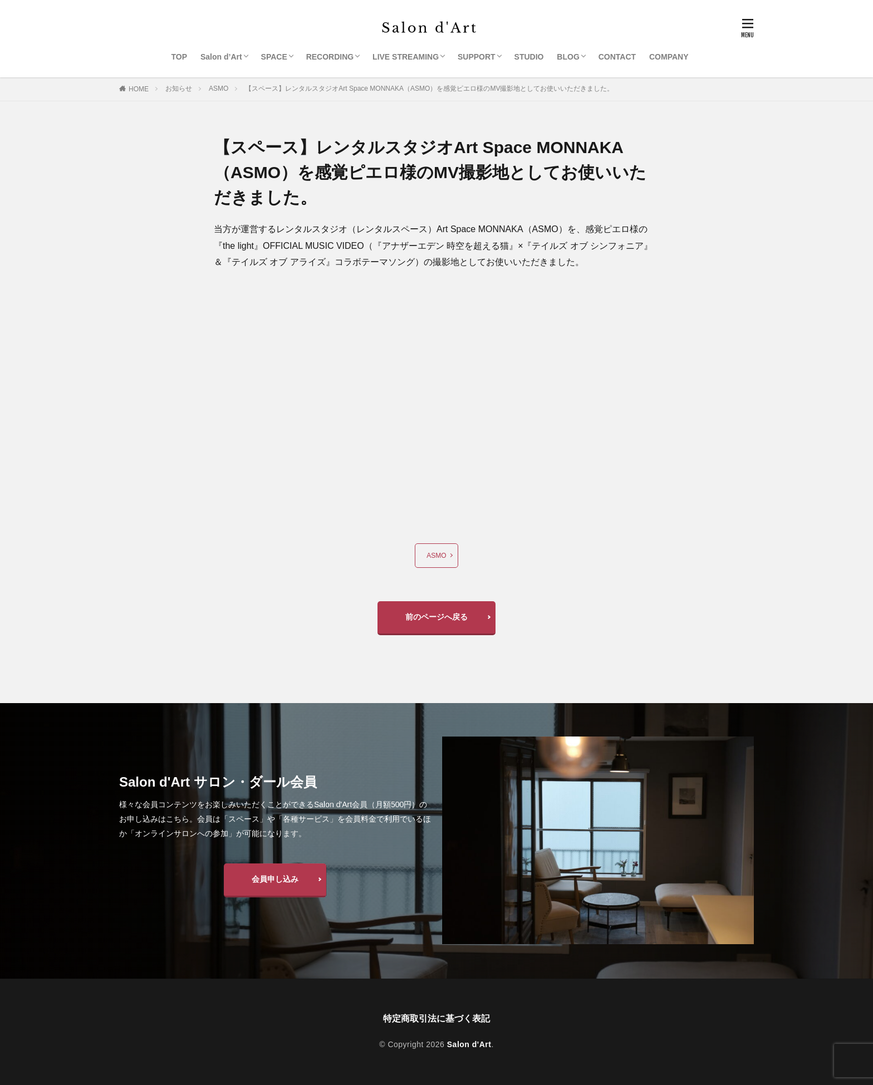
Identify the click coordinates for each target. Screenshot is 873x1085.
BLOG (568, 56)
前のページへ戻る (436, 616)
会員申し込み (275, 879)
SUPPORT (477, 56)
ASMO (218, 88)
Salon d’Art (221, 56)
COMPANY (669, 56)
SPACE (274, 56)
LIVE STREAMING (405, 56)
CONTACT (617, 56)
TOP (179, 56)
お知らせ (178, 88)
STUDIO (529, 56)
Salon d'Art (469, 1044)
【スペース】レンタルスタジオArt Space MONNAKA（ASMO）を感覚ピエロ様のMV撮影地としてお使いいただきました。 (429, 88)
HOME (139, 89)
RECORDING (330, 56)
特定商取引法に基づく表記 (436, 1018)
